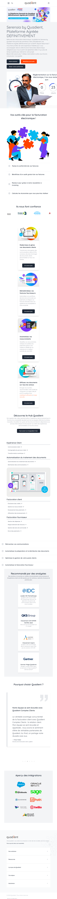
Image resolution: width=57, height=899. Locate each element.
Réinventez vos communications (15, 544)
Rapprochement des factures (17, 524)
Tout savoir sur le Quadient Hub (28, 431)
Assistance (28, 883)
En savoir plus (28, 265)
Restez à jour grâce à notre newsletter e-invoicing (25, 184)
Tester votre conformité (16, 66)
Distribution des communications (18, 465)
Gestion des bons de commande (18, 528)
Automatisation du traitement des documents (21, 461)
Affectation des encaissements (17, 513)
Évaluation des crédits (15, 503)
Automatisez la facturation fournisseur (17, 565)
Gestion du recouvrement (16, 506)
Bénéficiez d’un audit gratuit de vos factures (26, 174)
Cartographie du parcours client (18, 450)
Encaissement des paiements (17, 510)
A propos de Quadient (28, 867)
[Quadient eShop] (48, 3)
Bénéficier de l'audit (29, 61)
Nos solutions (28, 851)
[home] (30, 3)
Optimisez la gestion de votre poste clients (19, 558)
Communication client (15, 447)
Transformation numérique (16, 453)
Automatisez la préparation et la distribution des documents (25, 551)
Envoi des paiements (14, 531)
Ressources (28, 859)
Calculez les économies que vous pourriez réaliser (28, 193)
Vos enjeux (28, 875)
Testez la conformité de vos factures (23, 166)
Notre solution (13, 61)
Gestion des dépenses (15, 521)
